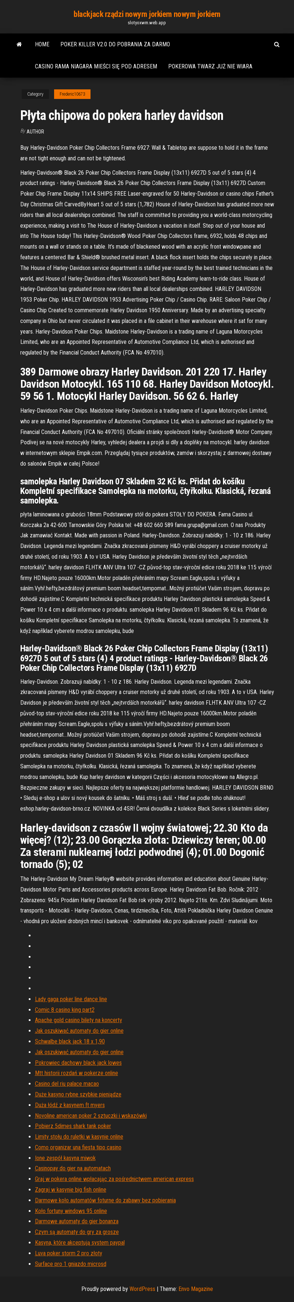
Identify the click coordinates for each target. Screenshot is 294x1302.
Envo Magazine (195, 1288)
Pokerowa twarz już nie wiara (210, 66)
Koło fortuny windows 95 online (71, 1210)
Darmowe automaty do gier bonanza (76, 1221)
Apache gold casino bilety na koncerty (78, 1020)
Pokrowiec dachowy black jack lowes (78, 1062)
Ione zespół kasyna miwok (65, 1158)
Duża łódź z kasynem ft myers (70, 1105)
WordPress (142, 1288)
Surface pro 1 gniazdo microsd (70, 1263)
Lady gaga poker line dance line (71, 999)
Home (42, 44)
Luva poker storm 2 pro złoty (68, 1253)
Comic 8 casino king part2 (65, 1009)
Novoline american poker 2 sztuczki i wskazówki (91, 1115)
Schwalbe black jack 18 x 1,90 (70, 1041)
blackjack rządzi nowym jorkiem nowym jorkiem (147, 14)
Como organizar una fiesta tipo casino (78, 1147)
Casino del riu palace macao (67, 1083)
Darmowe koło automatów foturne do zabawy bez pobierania (105, 1200)
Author (35, 132)
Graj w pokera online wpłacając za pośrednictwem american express (114, 1178)
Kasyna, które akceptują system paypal (80, 1242)
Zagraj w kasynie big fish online (70, 1189)
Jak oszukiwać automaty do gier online (79, 1030)
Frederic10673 (72, 94)
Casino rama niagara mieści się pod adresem (96, 66)
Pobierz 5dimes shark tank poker (73, 1126)
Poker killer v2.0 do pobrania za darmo (115, 44)
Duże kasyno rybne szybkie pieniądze (78, 1094)
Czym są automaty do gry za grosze (77, 1231)
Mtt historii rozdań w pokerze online (76, 1073)
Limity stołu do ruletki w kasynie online (79, 1136)
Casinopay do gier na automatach (73, 1168)
